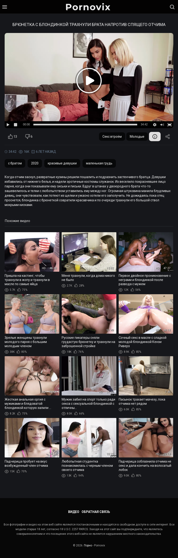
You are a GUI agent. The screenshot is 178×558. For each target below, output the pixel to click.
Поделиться (167, 136)
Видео (73, 512)
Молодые (137, 136)
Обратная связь (96, 512)
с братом (15, 163)
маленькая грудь (99, 163)
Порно (88, 545)
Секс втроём (112, 136)
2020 (34, 163)
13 (12, 136)
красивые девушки (62, 163)
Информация (155, 136)
